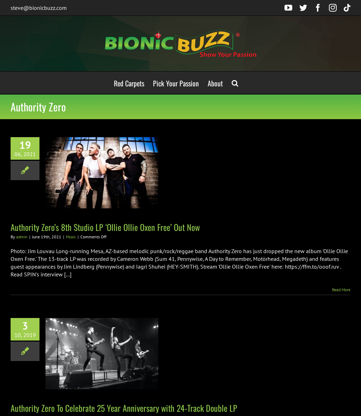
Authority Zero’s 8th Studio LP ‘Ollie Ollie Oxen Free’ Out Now (105, 227)
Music (71, 236)
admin (21, 236)
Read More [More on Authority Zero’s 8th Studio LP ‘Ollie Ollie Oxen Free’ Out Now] (341, 289)
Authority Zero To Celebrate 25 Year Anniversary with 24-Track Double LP (124, 408)
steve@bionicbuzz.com (39, 7)
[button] (235, 83)
